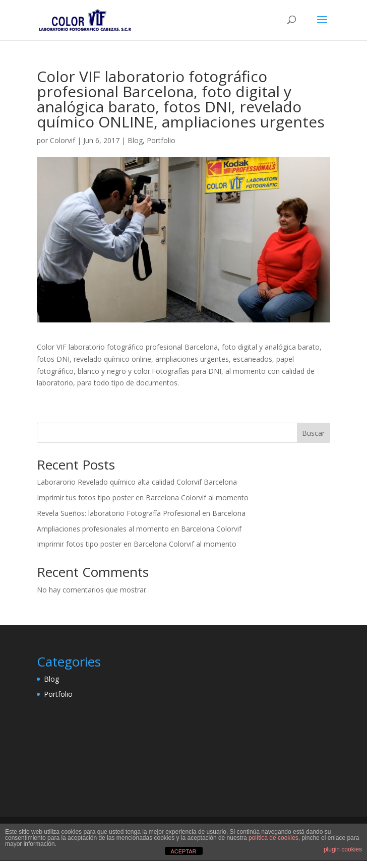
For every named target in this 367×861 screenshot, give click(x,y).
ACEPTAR (183, 851)
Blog (135, 140)
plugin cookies (343, 849)
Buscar (313, 433)
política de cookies (273, 837)
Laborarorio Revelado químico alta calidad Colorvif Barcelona (137, 482)
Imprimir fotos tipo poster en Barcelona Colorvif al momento (136, 544)
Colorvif (62, 140)
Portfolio (161, 140)
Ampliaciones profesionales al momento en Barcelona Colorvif (139, 529)
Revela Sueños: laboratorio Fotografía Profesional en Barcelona (141, 513)
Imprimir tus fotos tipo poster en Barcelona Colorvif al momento (143, 497)
